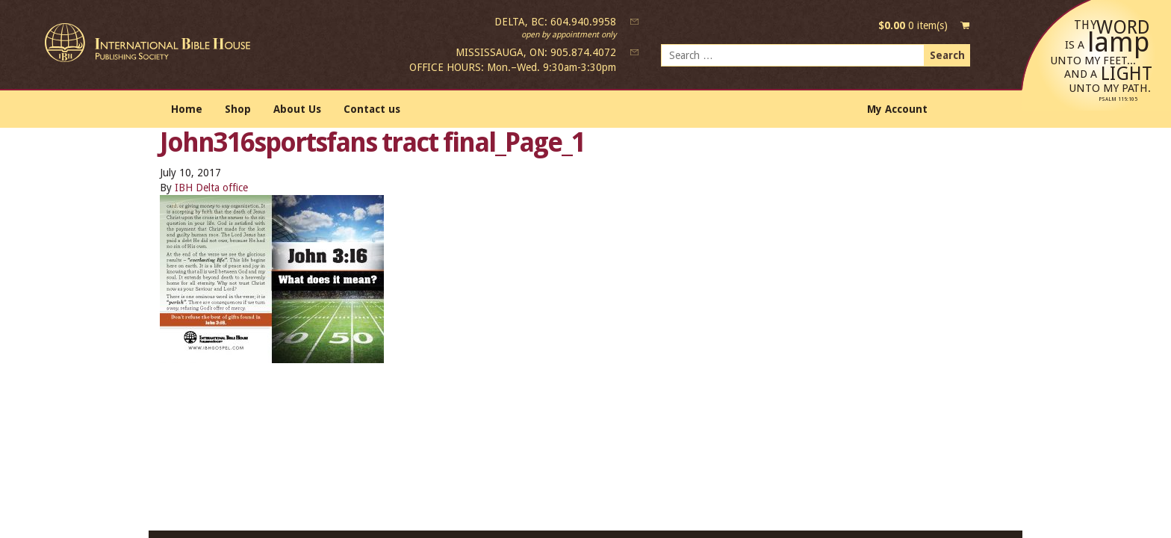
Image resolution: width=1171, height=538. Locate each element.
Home (186, 109)
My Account (897, 109)
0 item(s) (913, 25)
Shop (238, 109)
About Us (297, 109)
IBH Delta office (211, 188)
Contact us (372, 109)
